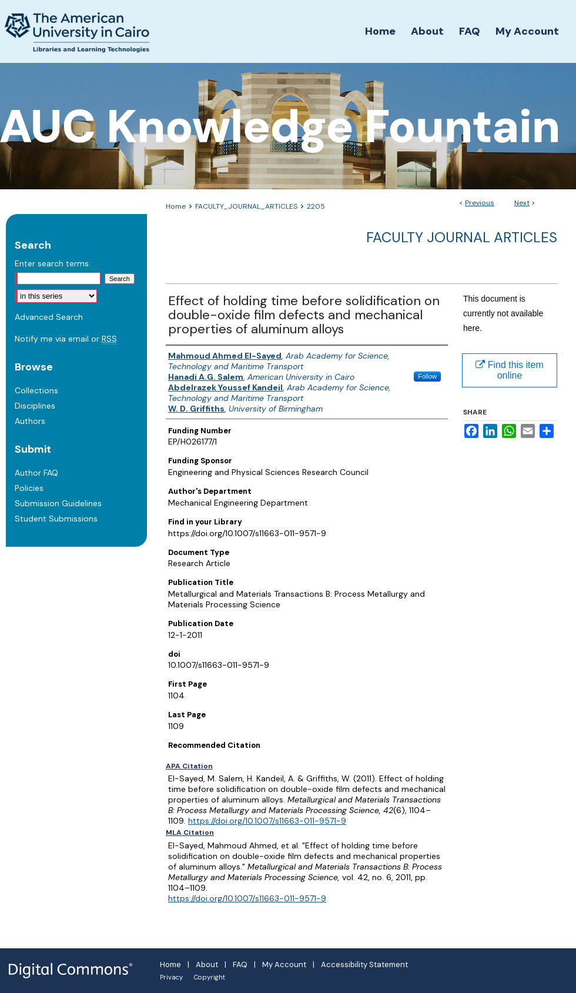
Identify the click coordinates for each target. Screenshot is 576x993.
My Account (284, 964)
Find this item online (509, 370)
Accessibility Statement (364, 964)
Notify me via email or (66, 338)
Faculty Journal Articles (461, 237)
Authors (30, 421)
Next (522, 203)
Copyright (209, 977)
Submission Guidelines (58, 503)
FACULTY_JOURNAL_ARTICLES (246, 206)
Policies (29, 488)
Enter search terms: (53, 263)
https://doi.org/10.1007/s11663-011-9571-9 (267, 820)
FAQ (240, 964)
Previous (479, 203)
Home (176, 206)
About (207, 964)
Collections (36, 390)
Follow (427, 376)
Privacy (171, 977)
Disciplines (35, 405)
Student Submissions (56, 518)
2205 (316, 206)
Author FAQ (36, 472)
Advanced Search (49, 317)
